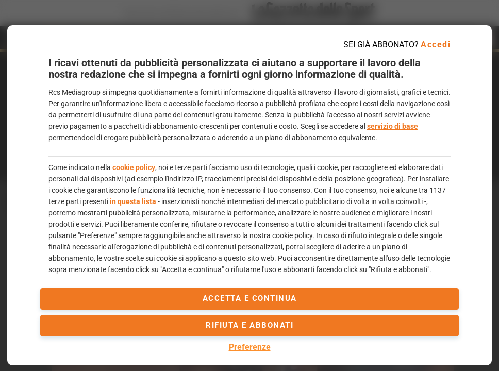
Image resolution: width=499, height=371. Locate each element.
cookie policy (133, 167)
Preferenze (250, 347)
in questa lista (133, 201)
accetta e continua (250, 298)
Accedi (436, 44)
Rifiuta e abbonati (249, 325)
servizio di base (392, 126)
